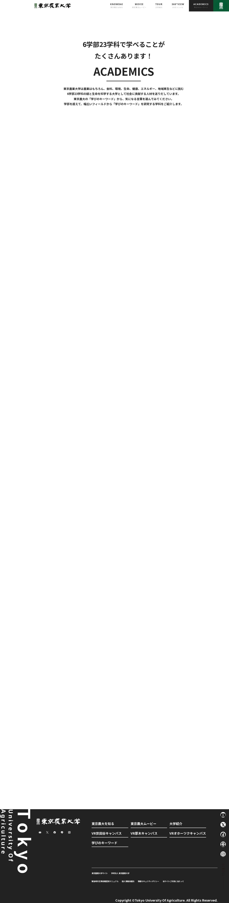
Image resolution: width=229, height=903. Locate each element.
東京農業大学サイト (100, 873)
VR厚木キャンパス (144, 833)
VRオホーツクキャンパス (187, 833)
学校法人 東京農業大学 (120, 873)
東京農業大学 (51, 5)
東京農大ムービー (143, 823)
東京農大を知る (103, 823)
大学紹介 (175, 823)
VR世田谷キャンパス (107, 833)
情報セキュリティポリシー (148, 881)
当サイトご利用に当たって (173, 881)
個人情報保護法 (128, 881)
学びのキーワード (104, 842)
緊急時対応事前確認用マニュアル (105, 881)
